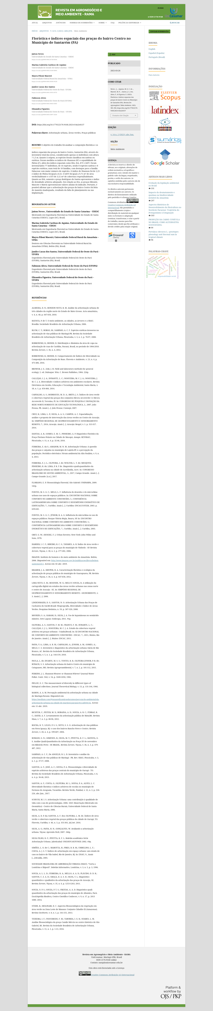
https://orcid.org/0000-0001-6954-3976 (44, 93)
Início (35, 31)
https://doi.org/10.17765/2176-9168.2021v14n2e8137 (60, 124)
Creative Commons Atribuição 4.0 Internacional (112, 974)
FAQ (112, 22)
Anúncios (61, 22)
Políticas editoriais (129, 22)
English (152, 49)
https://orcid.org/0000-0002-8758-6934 (44, 59)
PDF (113, 54)
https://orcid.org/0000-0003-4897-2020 (44, 114)
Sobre (102, 22)
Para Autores (154, 75)
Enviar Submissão (159, 31)
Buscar (174, 22)
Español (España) (156, 53)
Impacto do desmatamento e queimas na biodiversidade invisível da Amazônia (162, 195)
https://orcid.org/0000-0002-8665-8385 (44, 103)
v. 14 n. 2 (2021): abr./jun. (61, 31)
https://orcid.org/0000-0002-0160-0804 (44, 70)
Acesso (161, 8)
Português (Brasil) (157, 57)
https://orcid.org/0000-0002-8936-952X (44, 81)
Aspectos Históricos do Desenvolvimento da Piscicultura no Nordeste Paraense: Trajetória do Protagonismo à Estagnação (165, 208)
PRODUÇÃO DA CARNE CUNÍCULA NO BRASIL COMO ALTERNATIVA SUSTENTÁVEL (164, 222)
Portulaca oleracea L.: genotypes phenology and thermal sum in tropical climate (163, 234)
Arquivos (47, 22)
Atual (35, 22)
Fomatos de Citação (120, 115)
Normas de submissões (81, 22)
